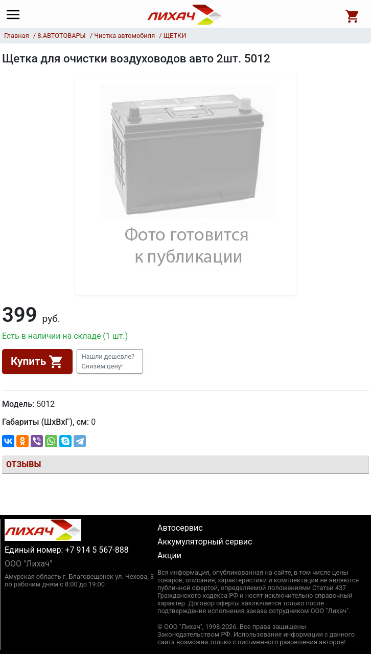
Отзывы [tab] (23, 464)
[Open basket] (352, 15)
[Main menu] (15, 15)
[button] (110, 361)
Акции (169, 555)
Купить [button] (37, 361)
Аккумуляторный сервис (204, 542)
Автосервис (180, 528)
